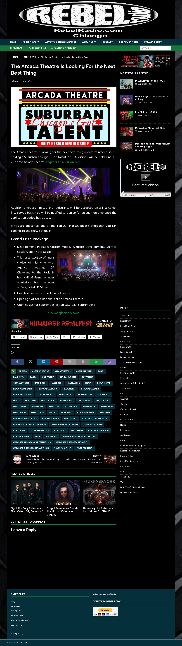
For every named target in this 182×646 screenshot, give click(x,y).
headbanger (73, 383)
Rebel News (29, 42)
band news (18, 377)
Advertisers (125, 388)
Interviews (125, 430)
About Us (87, 42)
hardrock (56, 383)
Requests (124, 466)
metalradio (19, 412)
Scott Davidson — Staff (131, 362)
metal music (66, 400)
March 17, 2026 (143, 115)
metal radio (102, 400)
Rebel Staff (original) (129, 326)
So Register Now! (63, 313)
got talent (48, 377)
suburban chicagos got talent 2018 (32, 442)
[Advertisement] (143, 254)
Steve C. (124, 368)
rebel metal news (92, 424)
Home (13, 42)
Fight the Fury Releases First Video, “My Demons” (27, 510)
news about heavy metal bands (29, 424)
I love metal (65, 395)
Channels (124, 399)
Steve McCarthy (127, 373)
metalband (38, 406)
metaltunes (37, 412)
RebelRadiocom (21, 436)
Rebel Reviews (17, 615)
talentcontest (84, 448)
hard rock (39, 383)
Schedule (124, 378)
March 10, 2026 (143, 150)
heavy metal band (22, 389)
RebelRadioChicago (98, 430)
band (100, 371)
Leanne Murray (127, 357)
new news (105, 412)
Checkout (125, 404)
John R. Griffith (127, 336)
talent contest (62, 448)
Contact (107, 42)
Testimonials (16, 625)
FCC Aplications (128, 42)
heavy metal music (47, 389)
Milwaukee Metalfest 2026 (150, 128)
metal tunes (19, 406)
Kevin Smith (125, 347)
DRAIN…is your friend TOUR (150, 81)
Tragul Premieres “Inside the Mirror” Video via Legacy (62, 511)
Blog (13, 601)
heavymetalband (90, 389)
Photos (123, 440)
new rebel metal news (25, 418)
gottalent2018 (21, 383)
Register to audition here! (63, 162)
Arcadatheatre (84, 371)
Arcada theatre (40, 371)
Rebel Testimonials (129, 461)
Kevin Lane (125, 342)
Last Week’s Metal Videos (132, 487)
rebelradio (77, 430)
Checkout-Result (128, 409)
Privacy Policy (153, 42)
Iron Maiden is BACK (146, 112)
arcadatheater (62, 371)
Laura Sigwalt (126, 352)
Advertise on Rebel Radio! (60, 42)
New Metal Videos (129, 492)
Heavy (88, 383)
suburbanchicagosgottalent (71, 442)
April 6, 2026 (142, 84)
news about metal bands (65, 424)
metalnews (107, 406)
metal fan (30, 400)
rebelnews (59, 430)
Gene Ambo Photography (132, 446)
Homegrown (16, 610)
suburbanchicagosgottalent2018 (31, 448)
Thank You (125, 477)
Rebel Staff (125, 321)
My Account (126, 435)
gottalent (87, 377)
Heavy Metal (103, 383)
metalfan (54, 406)
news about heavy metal (95, 418)
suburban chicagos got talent (79, 436)
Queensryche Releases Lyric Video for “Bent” (98, 510)
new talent (70, 418)
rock (37, 436)
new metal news (85, 412)
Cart (122, 394)
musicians (66, 412)
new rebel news (50, 418)
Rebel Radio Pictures (130, 451)
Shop (122, 472)
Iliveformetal (85, 395)
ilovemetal (104, 395)
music (52, 412)
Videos (123, 482)
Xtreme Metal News (19, 620)
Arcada (23, 371)
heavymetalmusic (22, 395)
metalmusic (89, 406)
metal (16, 400)
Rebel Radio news (40, 430)
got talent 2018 (67, 377)
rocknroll (51, 436)
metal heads (47, 400)
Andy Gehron (126, 331)
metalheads (71, 406)
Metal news (84, 400)
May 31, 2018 (20, 81)
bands (33, 377)
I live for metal (46, 395)
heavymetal (69, 389)
